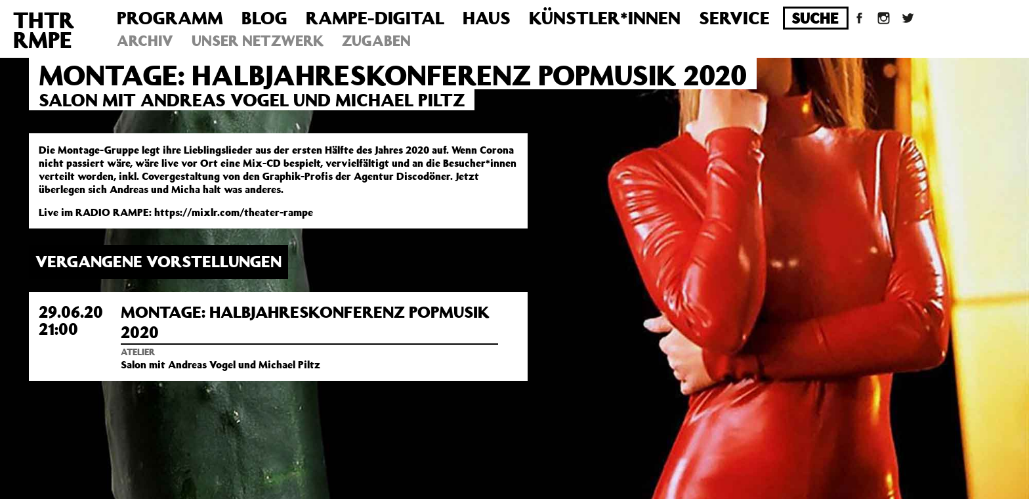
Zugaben (376, 40)
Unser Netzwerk (258, 40)
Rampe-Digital (375, 17)
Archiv (145, 40)
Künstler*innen (605, 17)
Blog (264, 17)
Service (734, 17)
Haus (487, 17)
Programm (170, 17)
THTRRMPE (43, 29)
